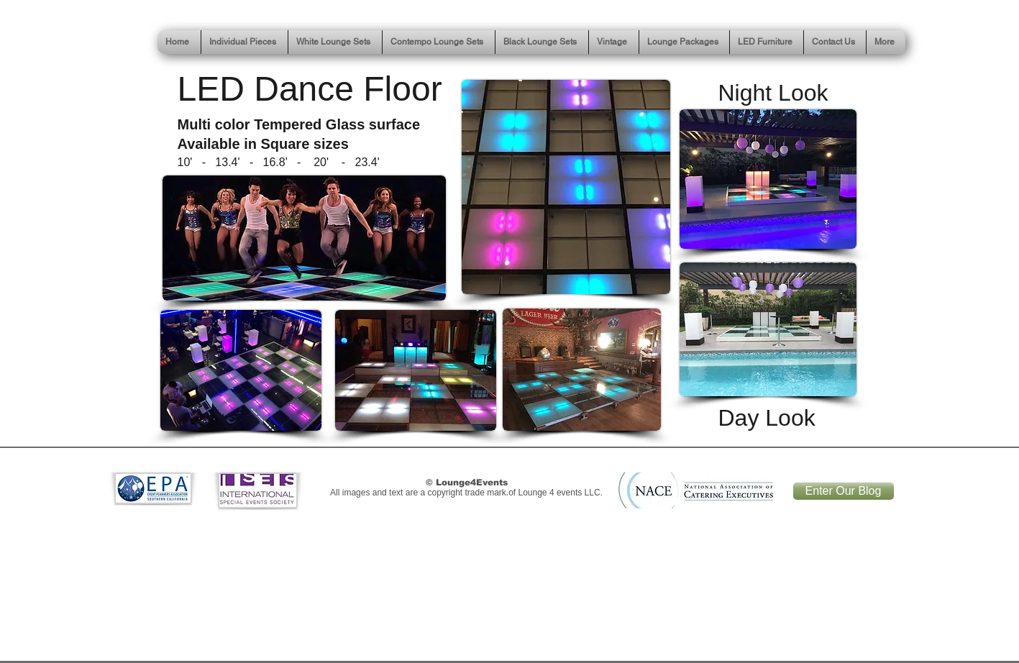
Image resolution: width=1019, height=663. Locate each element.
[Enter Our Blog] (843, 491)
